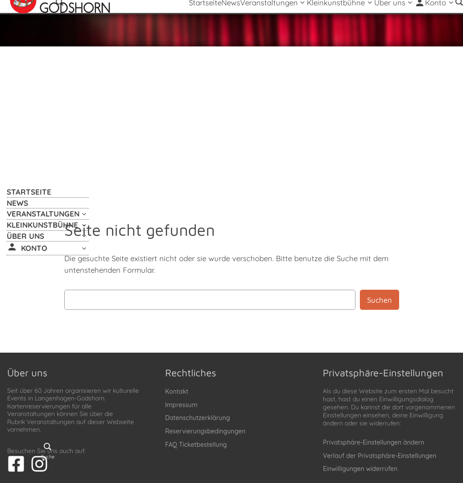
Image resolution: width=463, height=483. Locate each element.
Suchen (379, 300)
